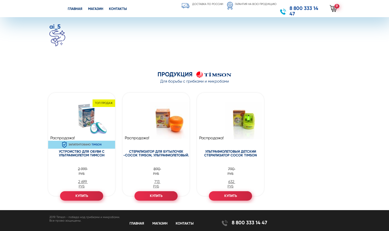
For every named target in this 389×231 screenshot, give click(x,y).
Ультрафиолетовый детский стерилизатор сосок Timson (230, 153)
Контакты (118, 9)
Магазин (95, 9)
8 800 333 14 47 (304, 11)
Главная (75, 9)
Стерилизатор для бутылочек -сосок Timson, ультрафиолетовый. (156, 153)
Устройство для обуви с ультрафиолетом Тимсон (81, 153)
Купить (81, 196)
